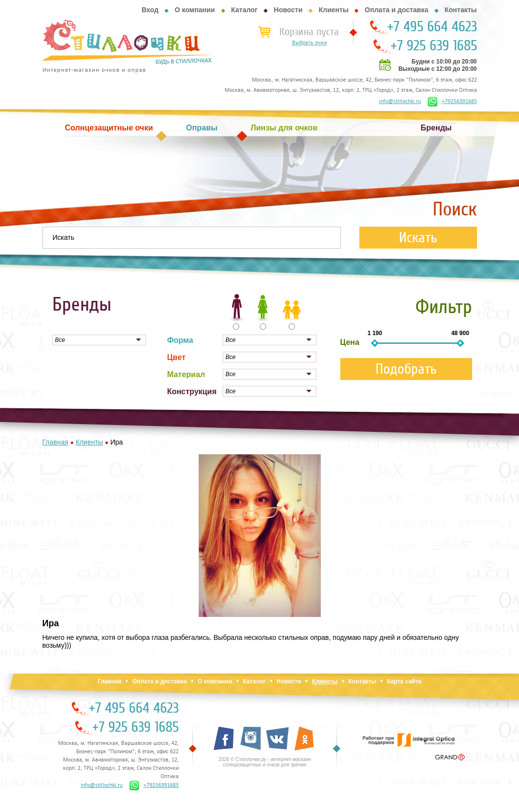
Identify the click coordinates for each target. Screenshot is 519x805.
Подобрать (406, 369)
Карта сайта (404, 681)
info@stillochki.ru (400, 102)
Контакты (460, 10)
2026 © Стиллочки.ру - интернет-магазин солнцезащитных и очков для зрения (264, 762)
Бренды (436, 128)
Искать (418, 237)
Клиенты (334, 10)
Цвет (176, 357)
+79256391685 (452, 102)
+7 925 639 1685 (434, 46)
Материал (186, 374)
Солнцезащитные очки (109, 128)
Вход (150, 10)
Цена (349, 342)
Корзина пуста (309, 31)
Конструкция (191, 391)
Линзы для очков (283, 128)
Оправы (201, 128)
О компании (195, 10)
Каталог (244, 10)
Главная (110, 681)
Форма (180, 340)
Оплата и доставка (396, 10)
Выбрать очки (309, 43)
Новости (288, 10)
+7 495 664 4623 (432, 27)
